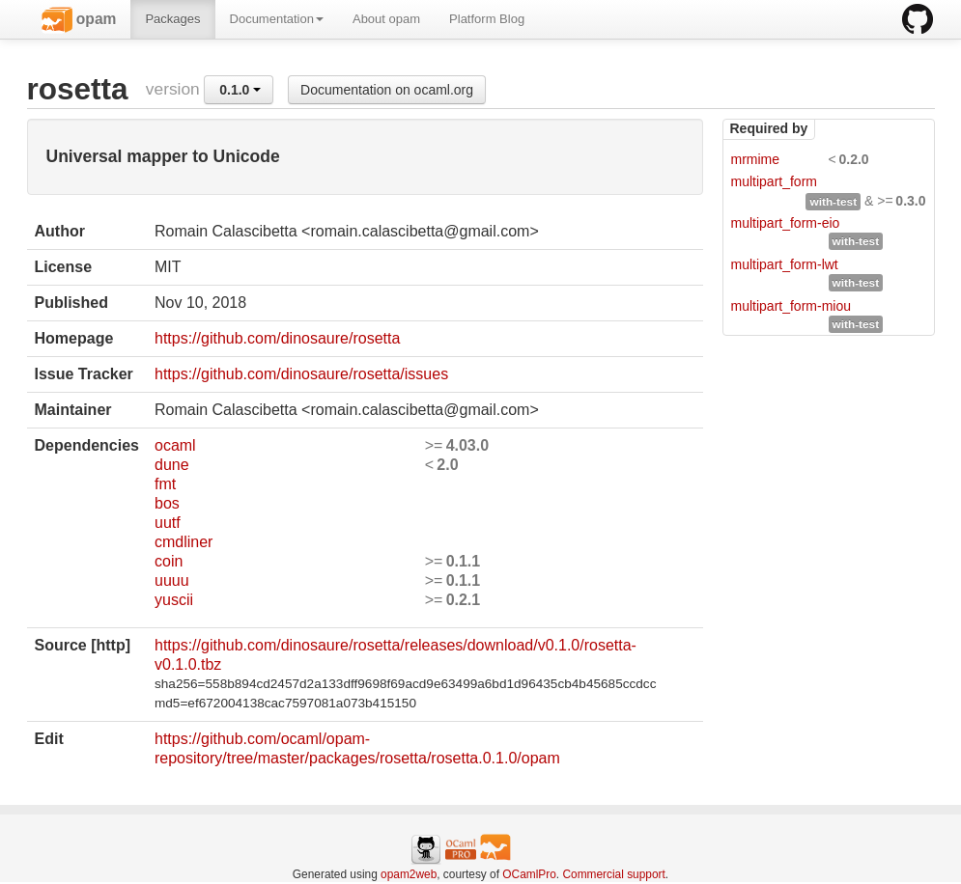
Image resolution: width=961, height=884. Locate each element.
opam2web (409, 874)
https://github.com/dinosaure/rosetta (277, 338)
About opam (386, 19)
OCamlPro (529, 874)
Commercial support (613, 874)
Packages (172, 19)
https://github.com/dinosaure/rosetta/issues (301, 374)
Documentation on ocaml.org (386, 89)
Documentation (277, 19)
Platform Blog (486, 19)
